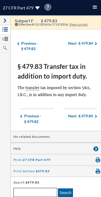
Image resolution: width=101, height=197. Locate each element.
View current (78, 24)
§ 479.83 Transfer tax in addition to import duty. (52, 71)
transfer (32, 88)
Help (17, 148)
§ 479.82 (29, 46)
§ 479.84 (80, 43)
